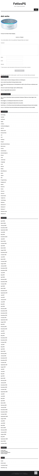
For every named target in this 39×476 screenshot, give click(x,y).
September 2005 (4, 438)
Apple (2, 121)
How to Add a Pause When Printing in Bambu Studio (11, 82)
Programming (3, 180)
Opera (2, 175)
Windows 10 (3, 204)
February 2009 (4, 429)
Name (2, 57)
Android (2, 117)
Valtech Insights (4, 453)
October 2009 (4, 414)
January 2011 (3, 382)
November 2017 (4, 290)
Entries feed (3, 463)
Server (2, 189)
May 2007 (3, 436)
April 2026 (3, 221)
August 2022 (3, 250)
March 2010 (3, 403)
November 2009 (4, 412)
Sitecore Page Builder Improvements (8, 90)
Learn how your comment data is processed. (26, 75)
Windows (3, 202)
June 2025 (3, 232)
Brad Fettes (3, 105)
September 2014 (4, 319)
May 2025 (3, 234)
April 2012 (3, 349)
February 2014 (3, 326)
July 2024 (3, 239)
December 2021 (4, 252)
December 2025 (4, 227)
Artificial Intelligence (5, 126)
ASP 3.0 (2, 128)
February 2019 (3, 279)
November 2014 (4, 315)
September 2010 (4, 391)
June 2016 (3, 301)
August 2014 (3, 322)
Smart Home (3, 195)
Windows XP (3, 213)
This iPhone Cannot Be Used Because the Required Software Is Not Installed (22, 105)
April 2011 (2, 376)
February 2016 (3, 308)
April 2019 (3, 277)
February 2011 (3, 380)
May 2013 (3, 335)
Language (3, 162)
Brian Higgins (3, 100)
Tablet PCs (3, 197)
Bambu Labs (3, 130)
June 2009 (3, 423)
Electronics (3, 146)
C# (1, 135)
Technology (3, 200)
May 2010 (3, 398)
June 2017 (3, 297)
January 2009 (3, 432)
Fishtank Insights (4, 451)
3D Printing (3, 114)
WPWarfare (17, 473)
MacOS (2, 166)
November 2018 (4, 281)
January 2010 (3, 407)
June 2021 (3, 257)
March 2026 (3, 223)
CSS (1, 137)
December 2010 (4, 385)
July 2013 (2, 331)
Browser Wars (3, 132)
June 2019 (3, 272)
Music (2, 173)
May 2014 (3, 324)
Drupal (2, 141)
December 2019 (4, 268)
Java (2, 157)
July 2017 (2, 295)
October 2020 (4, 261)
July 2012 (2, 344)
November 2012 (4, 340)
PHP (1, 177)
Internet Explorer (4, 153)
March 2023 (3, 248)
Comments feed (4, 465)
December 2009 (4, 409)
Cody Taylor (3, 450)
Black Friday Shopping (8, 33)
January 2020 (3, 265)
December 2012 (4, 337)
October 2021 (3, 254)
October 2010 (3, 389)
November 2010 (4, 387)
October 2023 (3, 243)
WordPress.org (4, 467)
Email (2, 60)
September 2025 (4, 230)
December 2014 (4, 313)
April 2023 (3, 245)
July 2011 (2, 369)
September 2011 (4, 364)
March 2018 (3, 288)
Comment (3, 42)
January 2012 (3, 355)
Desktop (2, 139)
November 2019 (4, 270)
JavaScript (3, 159)
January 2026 (3, 225)
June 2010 (3, 396)
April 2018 (3, 286)
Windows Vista (4, 211)
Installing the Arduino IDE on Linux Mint (15, 100)
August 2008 (3, 434)
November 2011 (4, 360)
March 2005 (3, 441)
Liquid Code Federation (5, 452)
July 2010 (2, 394)
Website (2, 64)
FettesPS (19, 3)
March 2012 (3, 351)
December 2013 (4, 328)
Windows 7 (3, 209)
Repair (2, 184)
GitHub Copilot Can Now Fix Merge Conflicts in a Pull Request (13, 79)
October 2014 (3, 317)
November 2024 (4, 236)
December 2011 (4, 358)
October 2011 (3, 362)
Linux (2, 164)
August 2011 (3, 367)
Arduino (2, 123)
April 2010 (3, 400)
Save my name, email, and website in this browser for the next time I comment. (16, 67)
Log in (2, 460)
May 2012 (3, 346)
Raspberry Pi (3, 182)
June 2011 (3, 371)
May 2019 (3, 274)
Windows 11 (3, 206)
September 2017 (4, 292)
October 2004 (4, 443)
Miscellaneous (4, 171)
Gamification (3, 150)
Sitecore (2, 191)
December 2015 (4, 310)
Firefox (2, 148)
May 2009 (3, 425)
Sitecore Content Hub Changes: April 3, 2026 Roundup (12, 87)
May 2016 (3, 304)
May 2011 (2, 373)
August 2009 (3, 418)
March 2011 (3, 378)
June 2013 (3, 333)
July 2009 (3, 420)
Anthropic (3, 119)
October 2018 (3, 283)
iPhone (2, 155)
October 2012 (3, 342)
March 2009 (3, 427)
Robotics (3, 186)
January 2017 (3, 299)
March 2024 (3, 241)
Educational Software (5, 144)
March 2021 (3, 259)
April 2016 (3, 306)
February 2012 (3, 353)
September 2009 (4, 416)
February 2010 (3, 405)
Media (2, 168)
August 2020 (3, 263)
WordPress (26, 473)
